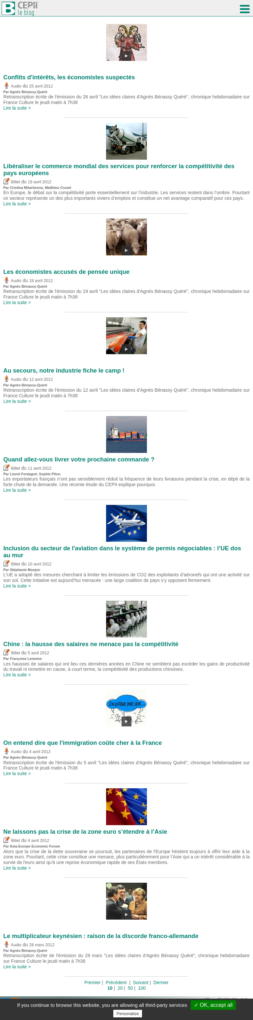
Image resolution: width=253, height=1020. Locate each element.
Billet (11, 182)
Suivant (141, 982)
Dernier (161, 982)
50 (130, 988)
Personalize (128, 1013)
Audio (12, 86)
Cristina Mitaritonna (26, 188)
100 (142, 988)
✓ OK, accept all (213, 1005)
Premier (92, 982)
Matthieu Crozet (58, 188)
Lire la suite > (17, 108)
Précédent (116, 982)
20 (120, 988)
